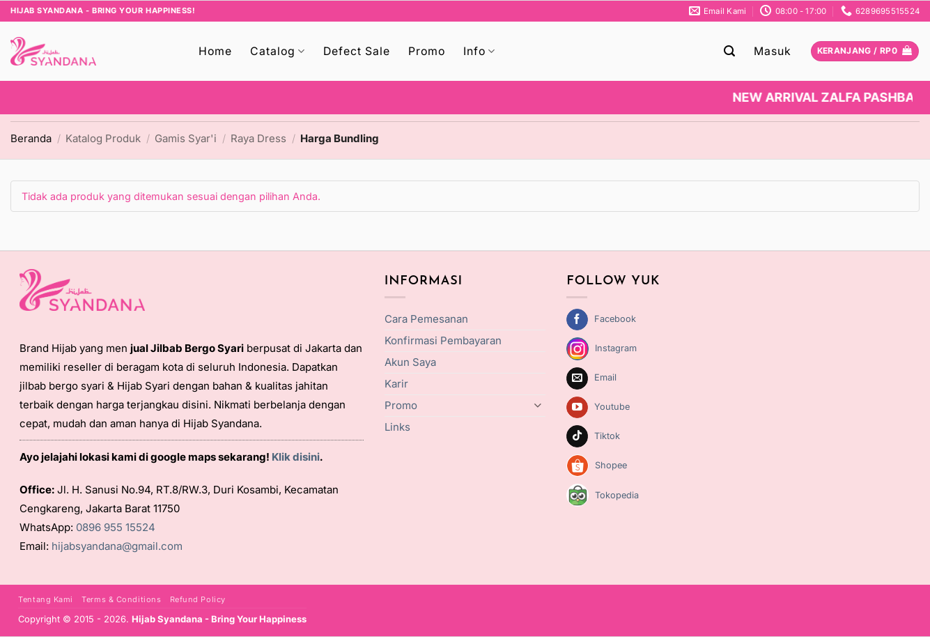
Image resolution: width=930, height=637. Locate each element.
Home (215, 51)
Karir (396, 383)
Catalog (277, 52)
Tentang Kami (45, 599)
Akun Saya (410, 362)
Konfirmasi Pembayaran (443, 340)
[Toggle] (537, 405)
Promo (426, 51)
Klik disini (296, 456)
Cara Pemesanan (426, 318)
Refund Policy (198, 599)
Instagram (616, 348)
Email (605, 377)
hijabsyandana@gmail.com (117, 546)
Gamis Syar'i (186, 138)
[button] (730, 51)
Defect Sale (356, 51)
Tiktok (607, 436)
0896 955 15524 (115, 527)
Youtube (612, 406)
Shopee (611, 465)
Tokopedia (617, 495)
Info (479, 52)
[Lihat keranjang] (865, 51)
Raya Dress (258, 138)
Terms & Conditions (121, 599)
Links (397, 426)
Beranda (31, 138)
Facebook (615, 319)
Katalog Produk (103, 138)
